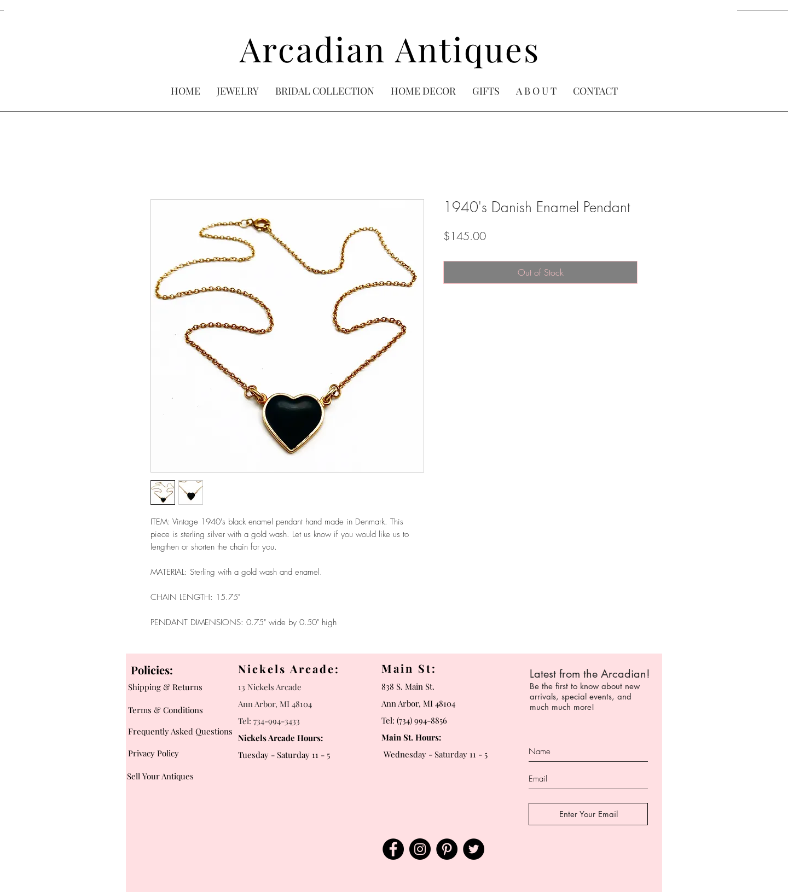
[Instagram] (420, 849)
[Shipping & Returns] (169, 687)
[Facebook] (393, 849)
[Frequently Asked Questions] (183, 731)
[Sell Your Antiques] (166, 776)
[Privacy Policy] (183, 753)
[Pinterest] (446, 849)
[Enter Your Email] (588, 814)
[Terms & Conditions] (169, 710)
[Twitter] (473, 849)
